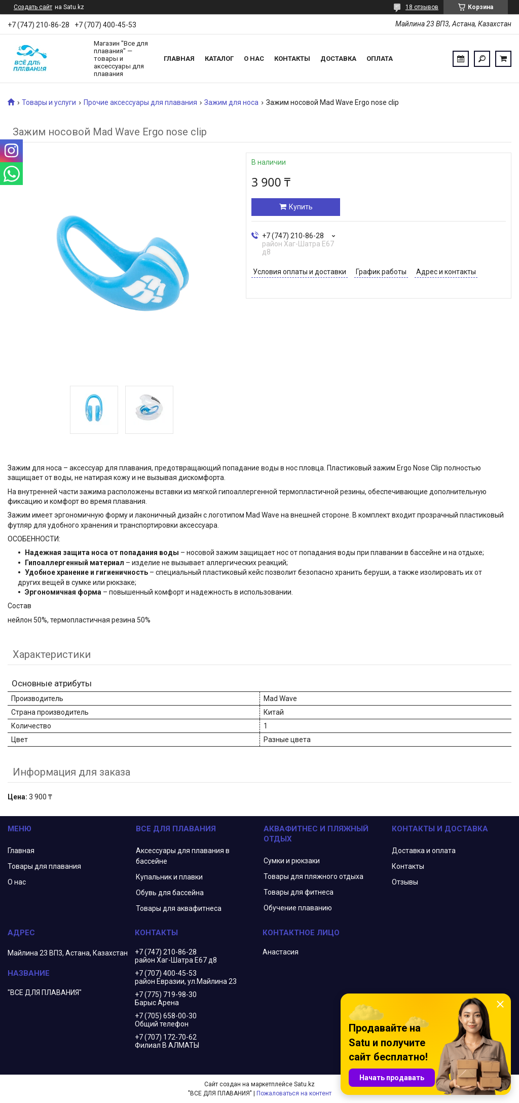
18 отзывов (421, 7)
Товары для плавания (44, 866)
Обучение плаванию (298, 908)
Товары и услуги (49, 102)
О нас (254, 58)
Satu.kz (304, 1084)
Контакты (292, 58)
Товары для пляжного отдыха (313, 876)
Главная (179, 58)
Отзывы (405, 882)
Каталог (219, 58)
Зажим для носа (231, 102)
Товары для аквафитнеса (178, 908)
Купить (301, 207)
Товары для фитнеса (298, 892)
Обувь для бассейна (170, 893)
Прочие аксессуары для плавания (140, 102)
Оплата (379, 58)
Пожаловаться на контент (293, 1093)
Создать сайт (33, 7)
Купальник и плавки (169, 877)
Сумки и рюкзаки (292, 861)
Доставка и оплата (424, 851)
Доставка (338, 58)
